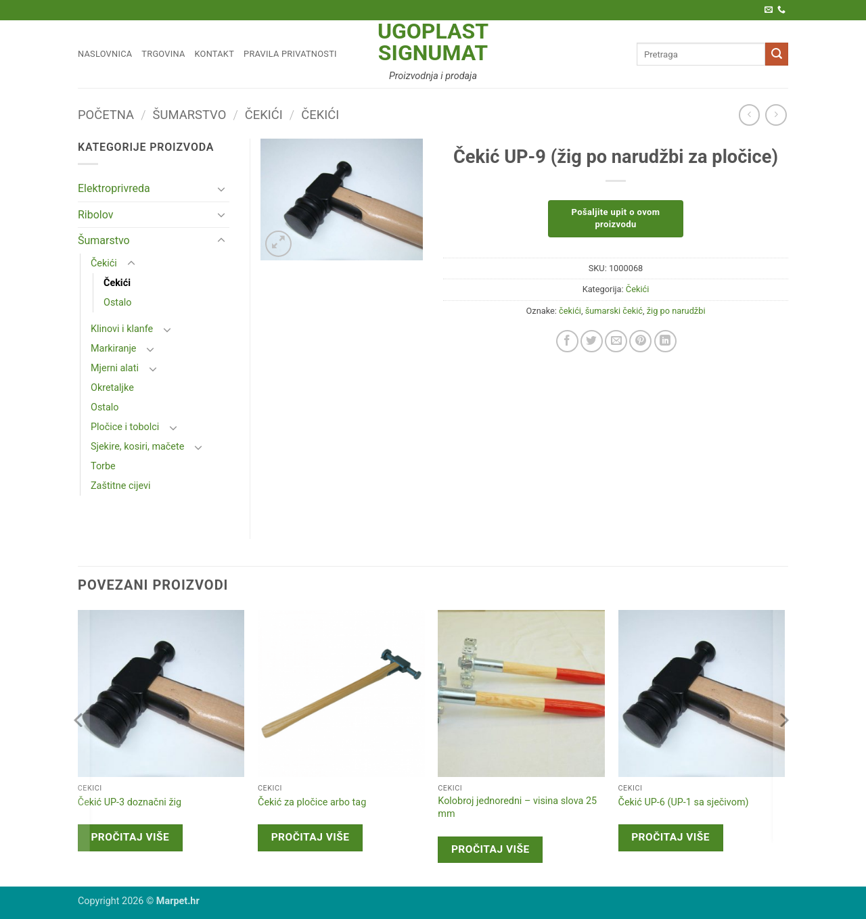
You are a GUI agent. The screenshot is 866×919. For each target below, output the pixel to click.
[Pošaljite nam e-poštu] (769, 10)
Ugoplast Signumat (433, 42)
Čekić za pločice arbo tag (312, 802)
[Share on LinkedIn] (665, 341)
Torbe (103, 466)
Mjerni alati (115, 368)
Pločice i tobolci (125, 427)
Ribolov (96, 214)
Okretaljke (112, 388)
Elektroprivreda (114, 188)
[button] (278, 244)
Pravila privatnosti (290, 54)
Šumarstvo (190, 115)
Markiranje (114, 348)
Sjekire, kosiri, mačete (137, 446)
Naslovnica (105, 54)
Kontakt (215, 54)
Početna (106, 115)
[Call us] (781, 10)
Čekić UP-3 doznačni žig (129, 802)
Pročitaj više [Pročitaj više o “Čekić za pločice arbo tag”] (310, 837)
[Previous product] (775, 114)
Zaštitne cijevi (120, 486)
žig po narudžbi (676, 311)
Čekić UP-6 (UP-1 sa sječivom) (683, 802)
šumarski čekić (614, 311)
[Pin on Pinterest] (640, 341)
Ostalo (118, 302)
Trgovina (163, 54)
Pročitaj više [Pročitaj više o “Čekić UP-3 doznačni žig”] (130, 837)
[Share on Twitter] (591, 341)
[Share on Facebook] (567, 341)
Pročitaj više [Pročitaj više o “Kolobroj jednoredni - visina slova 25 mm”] (490, 849)
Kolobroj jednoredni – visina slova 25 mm (517, 807)
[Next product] (749, 114)
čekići (570, 311)
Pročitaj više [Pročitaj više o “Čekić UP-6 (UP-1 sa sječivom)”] (670, 837)
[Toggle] (221, 189)
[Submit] (776, 54)
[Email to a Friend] (616, 341)
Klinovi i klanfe (122, 329)
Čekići (264, 115)
